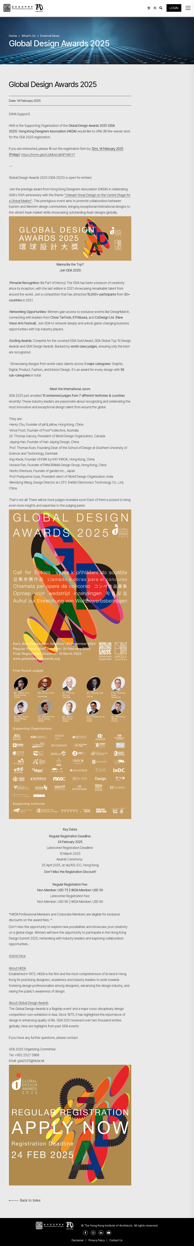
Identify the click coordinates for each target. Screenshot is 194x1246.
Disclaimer (77, 1240)
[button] (187, 8)
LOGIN (173, 8)
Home (13, 35)
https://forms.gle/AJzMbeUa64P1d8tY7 (48, 154)
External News (50, 35)
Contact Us (117, 1240)
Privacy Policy (96, 1240)
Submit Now (17, 956)
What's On (29, 35)
